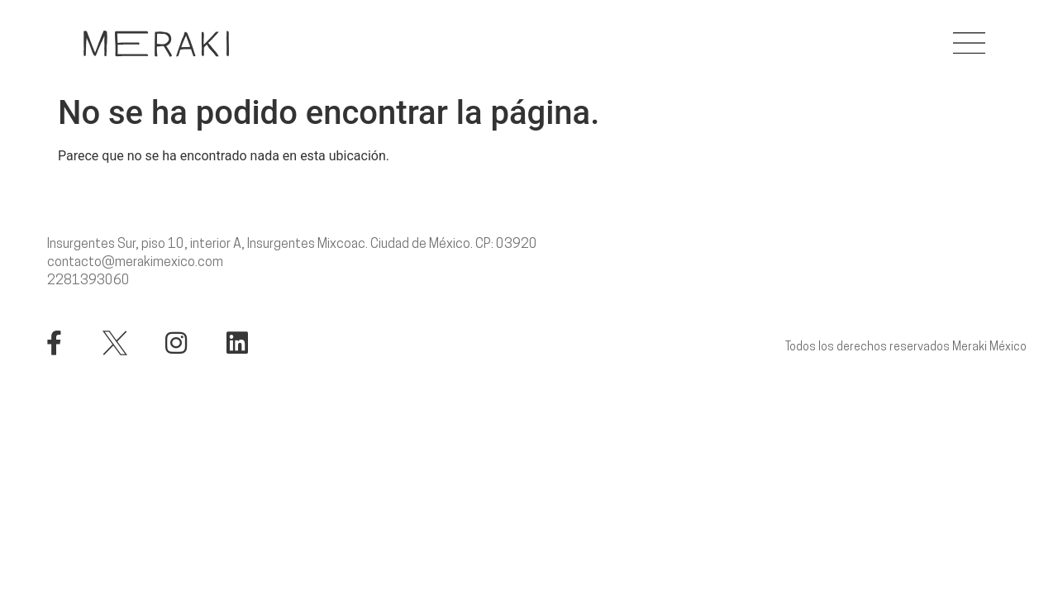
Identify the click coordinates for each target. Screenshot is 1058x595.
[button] (969, 44)
